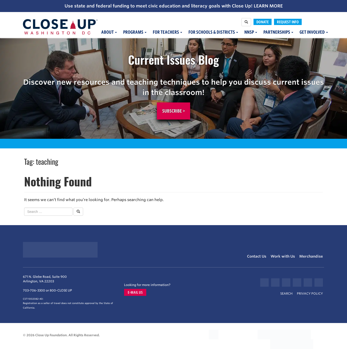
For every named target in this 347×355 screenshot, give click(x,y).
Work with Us (283, 256)
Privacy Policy (310, 293)
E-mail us (135, 292)
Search (286, 293)
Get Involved (314, 32)
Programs (135, 32)
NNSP (250, 32)
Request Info (288, 22)
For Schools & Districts (213, 32)
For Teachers (167, 32)
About (109, 32)
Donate (262, 22)
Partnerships (278, 32)
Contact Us (256, 256)
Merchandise (311, 256)
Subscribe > (173, 111)
